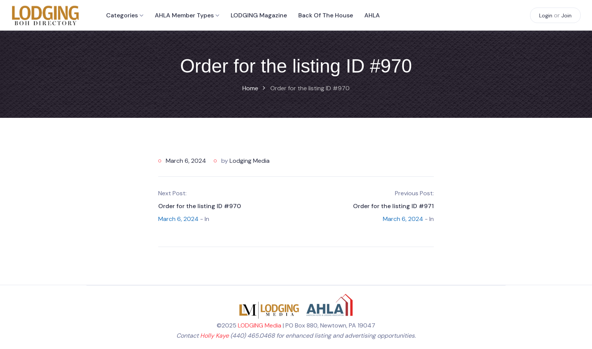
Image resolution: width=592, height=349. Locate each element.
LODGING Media (259, 325)
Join (566, 15)
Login (545, 15)
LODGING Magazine (259, 15)
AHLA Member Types (184, 15)
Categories (122, 15)
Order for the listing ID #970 (199, 206)
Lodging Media (250, 161)
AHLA (372, 15)
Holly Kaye (214, 336)
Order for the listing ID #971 (393, 206)
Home (250, 88)
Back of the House (325, 15)
